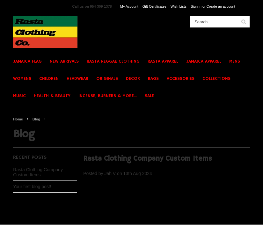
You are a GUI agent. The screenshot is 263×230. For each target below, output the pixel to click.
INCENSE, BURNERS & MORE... (107, 96)
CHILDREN (49, 78)
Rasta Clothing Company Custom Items (38, 172)
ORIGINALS (107, 78)
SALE (149, 96)
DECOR (133, 78)
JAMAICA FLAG (27, 61)
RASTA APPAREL (163, 61)
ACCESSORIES (180, 78)
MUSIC (19, 96)
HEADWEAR (77, 78)
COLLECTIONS (216, 78)
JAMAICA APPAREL (203, 61)
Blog (36, 119)
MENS (234, 61)
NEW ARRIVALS (64, 61)
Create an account (221, 6)
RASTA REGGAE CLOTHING (113, 61)
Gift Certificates (154, 6)
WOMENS (22, 78)
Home (18, 119)
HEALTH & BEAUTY (52, 96)
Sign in (196, 6)
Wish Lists (178, 6)
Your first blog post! (32, 186)
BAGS (153, 78)
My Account (129, 6)
